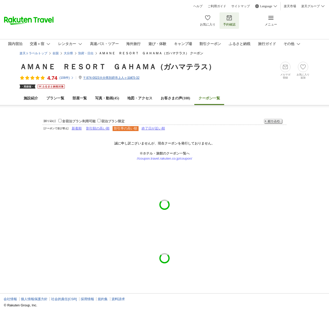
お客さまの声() (175, 98)
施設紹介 (31, 98)
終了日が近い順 (153, 128)
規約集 (103, 299)
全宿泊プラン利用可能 (79, 121)
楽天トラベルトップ (33, 53)
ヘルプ (198, 6)
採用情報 (87, 299)
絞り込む (273, 121)
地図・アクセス (139, 98)
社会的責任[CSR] (64, 299)
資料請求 (118, 299)
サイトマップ (240, 6)
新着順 (77, 128)
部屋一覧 (79, 98)
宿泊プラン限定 (113, 121)
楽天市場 (290, 6)
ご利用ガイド (217, 6)
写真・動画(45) (107, 98)
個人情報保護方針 (34, 299)
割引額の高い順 (97, 128)
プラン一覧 (55, 98)
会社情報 (10, 299)
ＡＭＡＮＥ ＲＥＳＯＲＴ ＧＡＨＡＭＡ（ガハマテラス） (117, 67)
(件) (66, 77)
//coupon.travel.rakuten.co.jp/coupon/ (164, 158)
